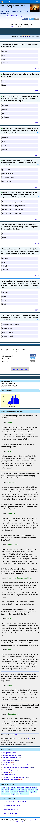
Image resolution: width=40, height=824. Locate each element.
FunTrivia (10, 814)
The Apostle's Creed (9, 753)
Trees (7, 792)
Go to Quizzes (12, 805)
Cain (3, 55)
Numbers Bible (24, 792)
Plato (4, 141)
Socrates (5, 145)
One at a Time (16, 36)
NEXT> (37, 69)
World (3, 788)
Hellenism (5, 117)
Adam (4, 59)
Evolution (31, 790)
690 (30, 27)
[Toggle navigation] (37, 1)
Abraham (5, 63)
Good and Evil (14, 792)
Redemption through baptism (12, 209)
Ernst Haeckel (7, 328)
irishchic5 (10, 27)
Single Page (26, 36)
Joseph (13, 794)
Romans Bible (5, 794)
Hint (38, 46)
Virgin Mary (33, 792)
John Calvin (6, 170)
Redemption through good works (13, 206)
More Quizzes (11, 809)
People (8, 788)
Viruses (4, 300)
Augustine (5, 149)
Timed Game (35, 36)
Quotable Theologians (10, 755)
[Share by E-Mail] (36, 19)
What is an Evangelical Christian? (14, 777)
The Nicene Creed (8, 760)
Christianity (6, 266)
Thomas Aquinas (8, 177)
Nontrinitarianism (9, 775)
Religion (13, 788)
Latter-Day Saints (15, 790)
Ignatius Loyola (7, 174)
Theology (24, 790)
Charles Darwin (7, 332)
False (4, 85)
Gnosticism (6, 109)
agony (29, 738)
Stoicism (5, 106)
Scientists (28, 788)
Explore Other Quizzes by (15, 801)
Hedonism (5, 113)
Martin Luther (7, 181)
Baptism (5, 772)
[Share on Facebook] (25, 19)
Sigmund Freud (7, 336)
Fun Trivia (6, 1)
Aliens (4, 296)
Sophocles (5, 138)
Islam (4, 262)
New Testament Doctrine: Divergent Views (17, 765)
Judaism (5, 258)
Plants (4, 304)
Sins (17, 794)
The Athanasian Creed (10, 757)
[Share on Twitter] (31, 19)
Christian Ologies (8, 770)
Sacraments (6, 762)
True (3, 81)
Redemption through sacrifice (12, 213)
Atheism (5, 270)
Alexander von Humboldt (10, 325)
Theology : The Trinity (10, 779)
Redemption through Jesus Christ (13, 202)
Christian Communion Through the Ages (16, 767)
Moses (4, 51)
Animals (5, 293)
